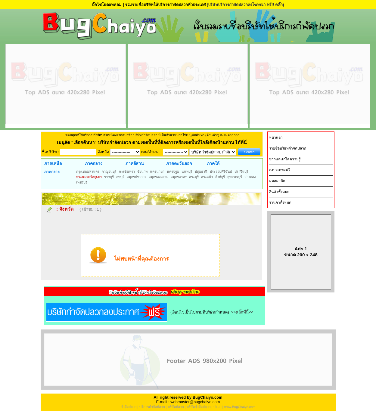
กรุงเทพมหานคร (87, 171)
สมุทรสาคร (179, 177)
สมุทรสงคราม (158, 177)
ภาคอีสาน (135, 163)
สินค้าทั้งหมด (279, 192)
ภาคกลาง (93, 163)
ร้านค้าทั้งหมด (280, 202)
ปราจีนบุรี (241, 171)
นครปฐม (173, 171)
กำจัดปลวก (129, 407)
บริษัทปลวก (176, 407)
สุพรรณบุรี (234, 177)
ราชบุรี (109, 177)
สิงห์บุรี (220, 177)
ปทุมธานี (201, 171)
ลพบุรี (120, 177)
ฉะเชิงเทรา (127, 171)
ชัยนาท (142, 171)
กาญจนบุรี (109, 171)
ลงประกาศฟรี (279, 170)
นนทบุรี (187, 171)
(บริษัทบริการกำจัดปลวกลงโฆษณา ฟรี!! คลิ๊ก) (245, 4)
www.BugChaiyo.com (239, 407)
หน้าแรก (275, 137)
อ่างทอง (250, 177)
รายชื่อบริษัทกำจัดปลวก (287, 148)
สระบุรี (194, 177)
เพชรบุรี (81, 182)
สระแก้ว (207, 177)
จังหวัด (66, 209)
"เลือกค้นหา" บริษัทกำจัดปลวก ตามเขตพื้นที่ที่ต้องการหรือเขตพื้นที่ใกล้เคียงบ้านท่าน (153, 142)
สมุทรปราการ (136, 177)
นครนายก (157, 171)
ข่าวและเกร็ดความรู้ (284, 159)
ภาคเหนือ (53, 163)
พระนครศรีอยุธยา (89, 177)
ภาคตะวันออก (179, 163)
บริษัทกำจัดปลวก (199, 407)
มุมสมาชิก (277, 181)
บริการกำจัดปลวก (152, 407)
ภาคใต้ (213, 163)
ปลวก (217, 407)
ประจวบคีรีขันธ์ (221, 171)
